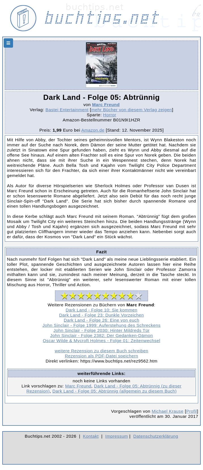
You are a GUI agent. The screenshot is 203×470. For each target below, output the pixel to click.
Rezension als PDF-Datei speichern (101, 355)
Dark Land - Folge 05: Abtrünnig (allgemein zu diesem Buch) (114, 391)
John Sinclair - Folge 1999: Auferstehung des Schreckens (101, 325)
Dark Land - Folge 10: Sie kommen (102, 309)
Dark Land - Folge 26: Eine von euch (101, 320)
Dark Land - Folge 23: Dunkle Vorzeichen (101, 315)
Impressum (116, 436)
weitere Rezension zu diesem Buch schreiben (101, 350)
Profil (191, 411)
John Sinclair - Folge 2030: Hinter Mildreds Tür (102, 330)
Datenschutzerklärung (155, 436)
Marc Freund (106, 104)
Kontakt (91, 436)
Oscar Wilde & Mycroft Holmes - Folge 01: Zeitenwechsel (101, 340)
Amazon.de (93, 130)
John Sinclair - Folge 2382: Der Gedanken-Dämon (101, 335)
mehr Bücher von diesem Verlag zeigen (131, 109)
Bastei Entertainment (67, 109)
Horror (109, 114)
